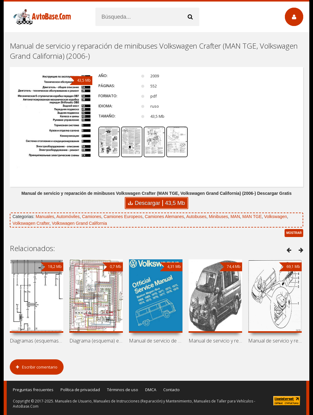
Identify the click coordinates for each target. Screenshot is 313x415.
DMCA (150, 389)
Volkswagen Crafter (31, 223)
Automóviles (67, 216)
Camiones (91, 216)
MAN (235, 216)
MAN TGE (252, 216)
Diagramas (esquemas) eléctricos (36, 340)
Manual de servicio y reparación (215, 340)
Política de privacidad (80, 389)
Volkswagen (275, 216)
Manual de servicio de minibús (155, 340)
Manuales (44, 216)
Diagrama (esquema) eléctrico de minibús (96, 340)
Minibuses (218, 216)
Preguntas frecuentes (33, 389)
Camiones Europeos (123, 216)
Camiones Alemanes (164, 216)
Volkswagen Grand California (79, 223)
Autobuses (196, 216)
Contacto (171, 389)
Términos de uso (122, 389)
